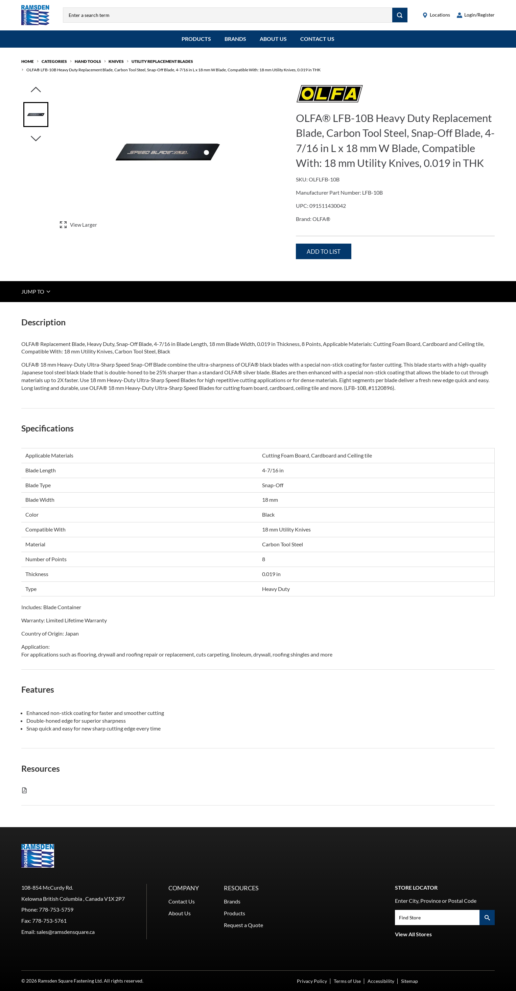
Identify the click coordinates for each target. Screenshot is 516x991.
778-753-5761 (49, 920)
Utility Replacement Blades (162, 61)
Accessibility (381, 981)
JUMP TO (36, 291)
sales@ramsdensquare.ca (66, 931)
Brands (235, 38)
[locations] (436, 15)
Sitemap (409, 981)
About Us (273, 38)
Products (196, 38)
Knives (116, 61)
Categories (54, 61)
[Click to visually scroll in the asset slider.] (35, 90)
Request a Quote (243, 925)
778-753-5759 (56, 909)
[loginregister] (476, 15)
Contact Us (317, 38)
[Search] (399, 15)
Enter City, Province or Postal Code (435, 900)
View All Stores (413, 934)
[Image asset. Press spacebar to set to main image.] (35, 114)
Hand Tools (88, 61)
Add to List (324, 251)
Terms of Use (347, 981)
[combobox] (227, 15)
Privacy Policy (312, 981)
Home (27, 61)
